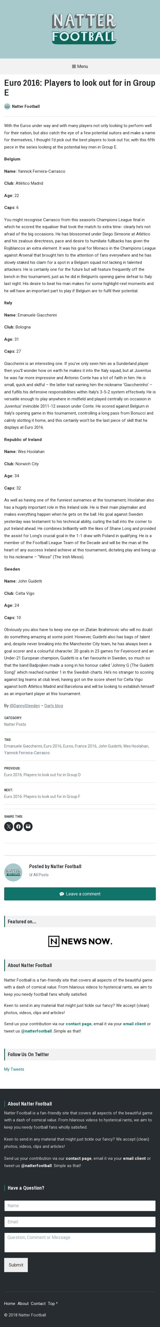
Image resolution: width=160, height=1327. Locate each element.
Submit (16, 1265)
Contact (38, 1303)
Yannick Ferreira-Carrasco (27, 753)
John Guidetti (110, 746)
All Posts (39, 875)
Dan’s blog (54, 705)
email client (134, 1023)
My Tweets (14, 1069)
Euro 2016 (52, 746)
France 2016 (86, 746)
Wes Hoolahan (135, 746)
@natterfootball (36, 1031)
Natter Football (26, 106)
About (23, 1303)
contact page (79, 1023)
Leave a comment (82, 894)
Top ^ (53, 1303)
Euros (68, 746)
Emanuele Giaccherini (23, 746)
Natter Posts (15, 724)
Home (9, 1303)
